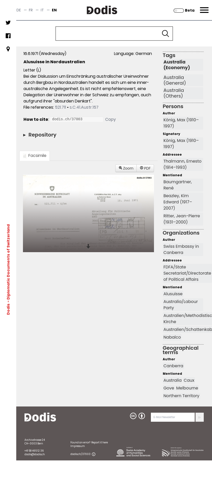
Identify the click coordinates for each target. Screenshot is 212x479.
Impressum (77, 446)
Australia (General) (175, 80)
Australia (173, 380)
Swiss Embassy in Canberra (181, 249)
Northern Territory (181, 396)
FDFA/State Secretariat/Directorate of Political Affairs (187, 273)
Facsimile (34, 155)
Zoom (126, 168)
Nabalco (172, 337)
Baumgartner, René (178, 185)
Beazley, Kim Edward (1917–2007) (178, 202)
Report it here (99, 442)
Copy (110, 119)
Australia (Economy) (177, 65)
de (19, 10)
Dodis (8, 309)
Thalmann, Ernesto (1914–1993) (183, 164)
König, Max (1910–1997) (181, 123)
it (42, 10)
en (54, 10)
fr (31, 10)
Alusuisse (173, 294)
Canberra (173, 366)
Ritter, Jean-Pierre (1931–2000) (182, 219)
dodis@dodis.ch (35, 454)
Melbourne (187, 388)
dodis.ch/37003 (80, 454)
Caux (189, 380)
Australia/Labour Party (181, 305)
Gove (169, 388)
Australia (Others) (174, 93)
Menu (204, 7)
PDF (145, 168)
